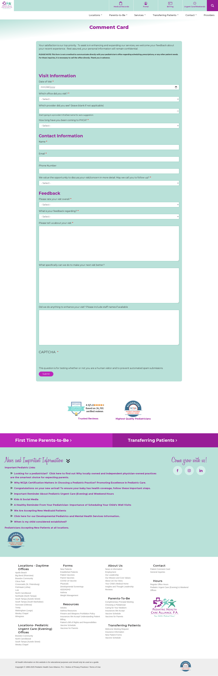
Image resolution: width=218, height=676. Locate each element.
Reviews (109, 589)
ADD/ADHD (65, 589)
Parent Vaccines (67, 578)
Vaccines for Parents (69, 628)
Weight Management (69, 595)
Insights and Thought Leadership (119, 587)
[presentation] (60, 361)
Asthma (63, 592)
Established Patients (69, 572)
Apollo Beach (21, 572)
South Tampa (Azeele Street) (27, 599)
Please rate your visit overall (54, 199)
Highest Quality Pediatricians (133, 418)
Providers (209, 15)
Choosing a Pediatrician (115, 605)
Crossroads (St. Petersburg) (27, 584)
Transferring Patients (164, 15)
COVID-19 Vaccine (68, 581)
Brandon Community (24, 578)
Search (212, 5)
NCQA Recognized (186, 666)
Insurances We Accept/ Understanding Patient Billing (80, 618)
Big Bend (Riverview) (24, 575)
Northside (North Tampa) (26, 596)
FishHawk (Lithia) (22, 587)
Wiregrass (19, 616)
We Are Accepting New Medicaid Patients (40, 510)
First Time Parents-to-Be (42, 440)
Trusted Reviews (88, 418)
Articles (63, 608)
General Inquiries (157, 572)
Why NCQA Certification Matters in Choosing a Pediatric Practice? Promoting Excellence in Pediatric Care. (80, 482)
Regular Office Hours (159, 584)
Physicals (64, 584)
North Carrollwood (23, 593)
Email (42, 153)
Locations (94, 15)
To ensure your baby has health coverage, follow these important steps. (105, 488)
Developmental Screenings (71, 587)
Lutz (17, 590)
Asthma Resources (68, 611)
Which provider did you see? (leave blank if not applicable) (71, 105)
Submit (46, 374)
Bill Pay (170, 7)
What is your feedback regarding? (58, 211)
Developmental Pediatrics (52, 516)
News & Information (113, 569)
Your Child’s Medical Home (116, 584)
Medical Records (121, 7)
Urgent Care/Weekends (194, 7)
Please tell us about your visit (55, 223)
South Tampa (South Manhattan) (29, 602)
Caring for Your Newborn (116, 608)
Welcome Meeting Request (117, 629)
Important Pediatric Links (20, 467)
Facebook (177, 470)
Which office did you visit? (53, 93)
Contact (190, 15)
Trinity (18, 607)
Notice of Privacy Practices (77, 667)
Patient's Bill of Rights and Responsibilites (78, 622)
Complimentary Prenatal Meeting (119, 602)
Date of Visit (45, 81)
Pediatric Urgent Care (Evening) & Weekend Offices (169, 588)
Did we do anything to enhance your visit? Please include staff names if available (83, 307)
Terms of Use (95, 667)
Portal (146, 7)
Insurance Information (114, 632)
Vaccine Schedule (68, 625)
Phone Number (47, 165)
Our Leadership (112, 575)
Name (42, 141)
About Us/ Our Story (114, 581)
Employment (110, 572)
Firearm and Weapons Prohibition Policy (77, 613)
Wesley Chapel (21, 613)
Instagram (189, 470)
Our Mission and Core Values (118, 578)
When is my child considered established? (40, 521)
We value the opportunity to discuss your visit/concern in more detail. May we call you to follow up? (94, 177)
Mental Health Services (89, 516)
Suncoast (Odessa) (23, 605)
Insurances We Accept (115, 611)
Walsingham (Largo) (24, 610)
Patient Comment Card (160, 569)
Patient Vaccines (67, 575)
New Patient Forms (113, 635)
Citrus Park (20, 581)
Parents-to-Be (117, 15)
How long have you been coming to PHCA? (63, 120)
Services (139, 15)
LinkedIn (200, 470)
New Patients (66, 569)
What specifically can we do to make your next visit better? (72, 265)
